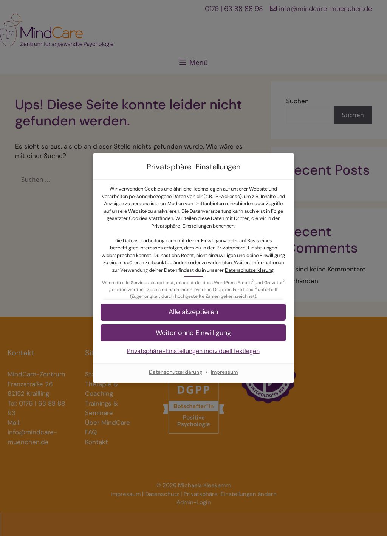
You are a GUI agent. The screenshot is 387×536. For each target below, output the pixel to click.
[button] (193, 332)
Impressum (224, 372)
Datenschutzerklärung (249, 270)
